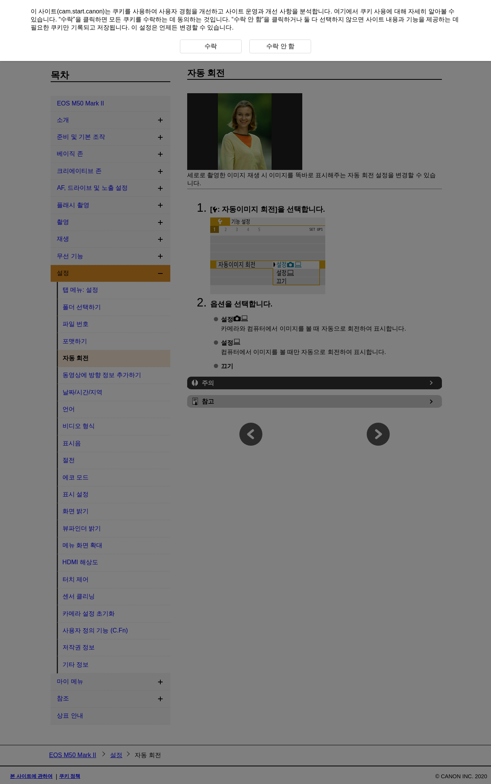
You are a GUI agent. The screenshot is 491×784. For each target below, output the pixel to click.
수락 (67, 19)
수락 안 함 (248, 19)
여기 (340, 11)
